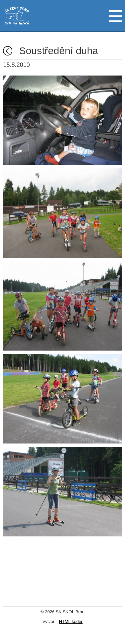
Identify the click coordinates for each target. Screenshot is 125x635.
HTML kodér (71, 621)
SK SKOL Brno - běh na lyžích (17, 16)
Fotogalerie (7, 50)
